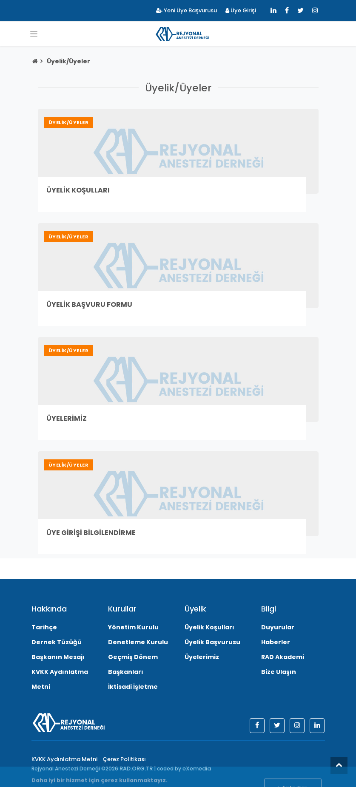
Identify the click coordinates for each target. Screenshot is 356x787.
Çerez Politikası (124, 759)
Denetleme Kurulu (138, 642)
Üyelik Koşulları (78, 190)
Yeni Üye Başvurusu (186, 10)
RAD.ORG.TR (136, 768)
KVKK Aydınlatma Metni (64, 759)
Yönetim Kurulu (133, 627)
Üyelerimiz (66, 418)
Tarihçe (44, 627)
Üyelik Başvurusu (212, 642)
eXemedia (196, 768)
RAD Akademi (282, 657)
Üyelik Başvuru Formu (89, 304)
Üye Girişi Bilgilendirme (91, 533)
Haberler (275, 642)
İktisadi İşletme (133, 686)
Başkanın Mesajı (58, 657)
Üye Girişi (240, 10)
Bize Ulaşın (278, 672)
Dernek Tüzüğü (56, 642)
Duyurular (277, 627)
